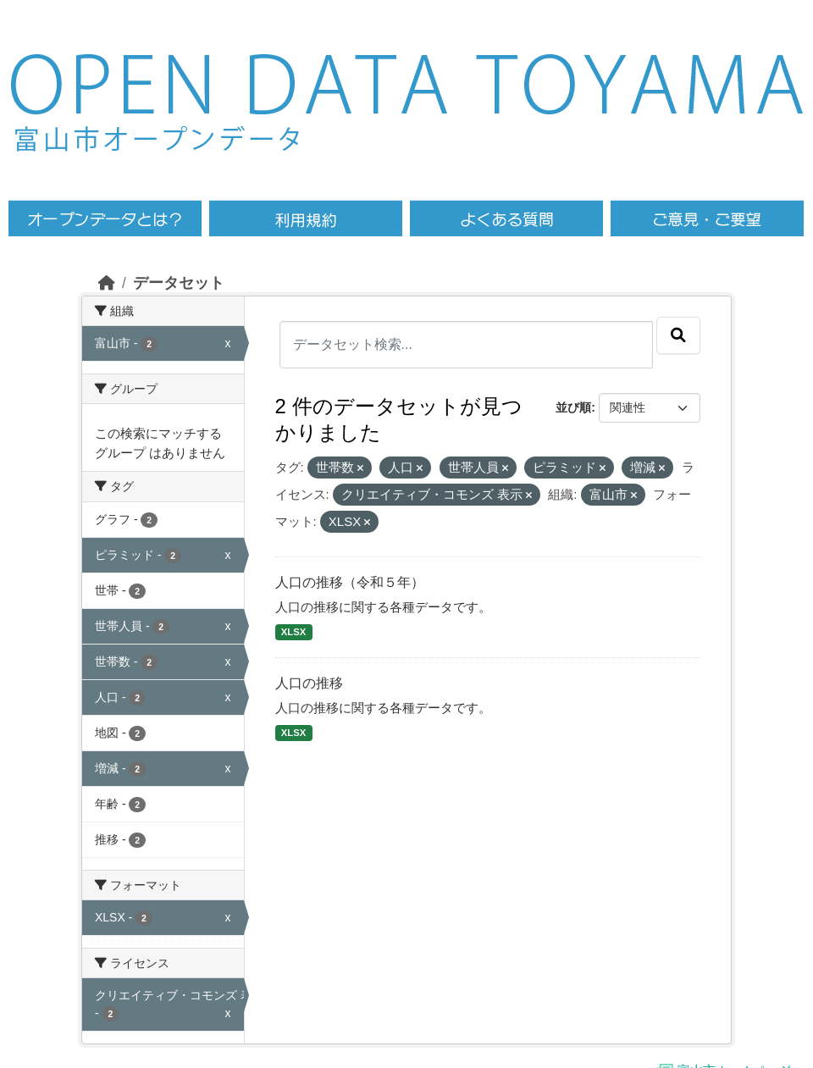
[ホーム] (106, 282)
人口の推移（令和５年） (349, 582)
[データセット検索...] (466, 344)
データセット (178, 282)
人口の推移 (309, 683)
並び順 (573, 407)
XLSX (293, 632)
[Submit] (678, 335)
